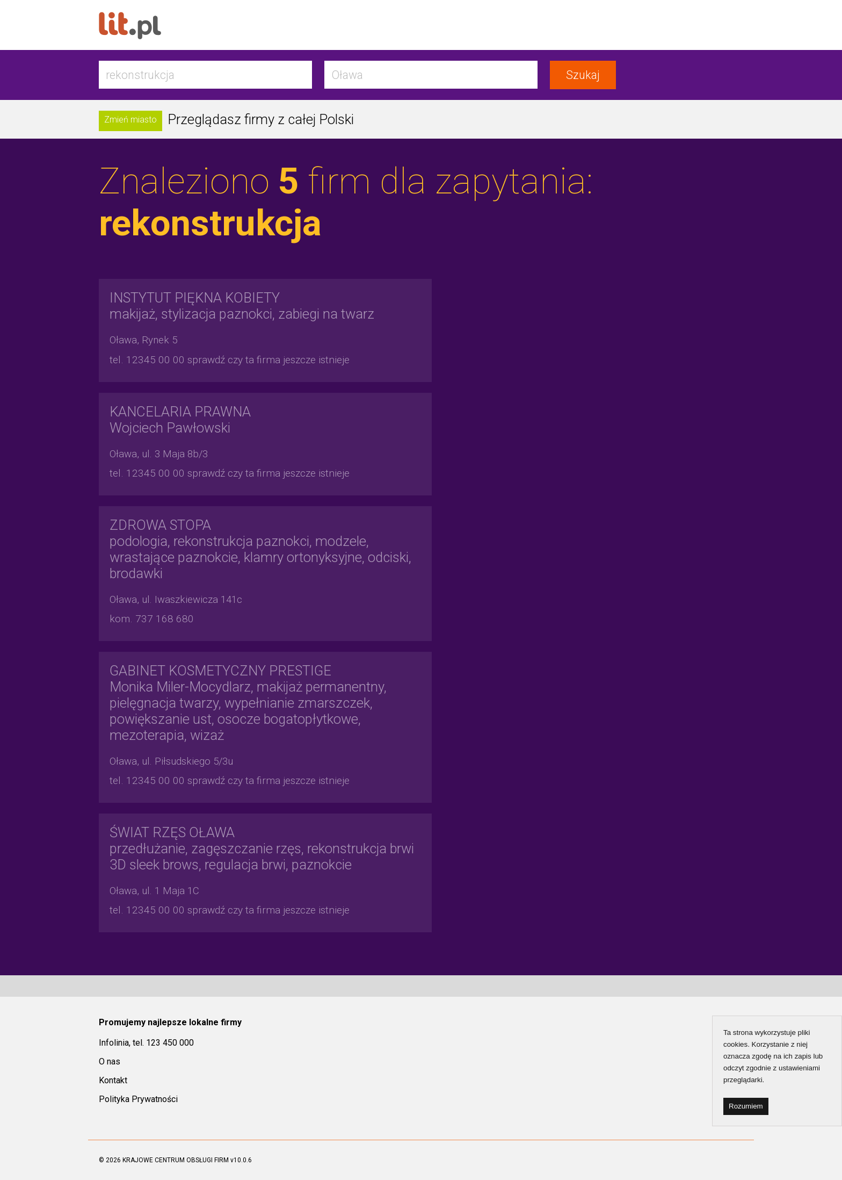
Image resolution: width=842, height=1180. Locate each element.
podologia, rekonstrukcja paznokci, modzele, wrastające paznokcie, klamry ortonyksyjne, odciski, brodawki (260, 549)
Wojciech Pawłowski (180, 420)
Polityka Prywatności (138, 1099)
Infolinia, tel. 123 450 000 (146, 1043)
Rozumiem (746, 1106)
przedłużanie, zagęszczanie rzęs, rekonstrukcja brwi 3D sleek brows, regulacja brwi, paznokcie (262, 848)
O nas (109, 1061)
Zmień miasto (130, 119)
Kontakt (113, 1080)
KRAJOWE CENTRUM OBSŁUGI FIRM (175, 1160)
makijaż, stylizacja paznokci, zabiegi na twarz (242, 306)
